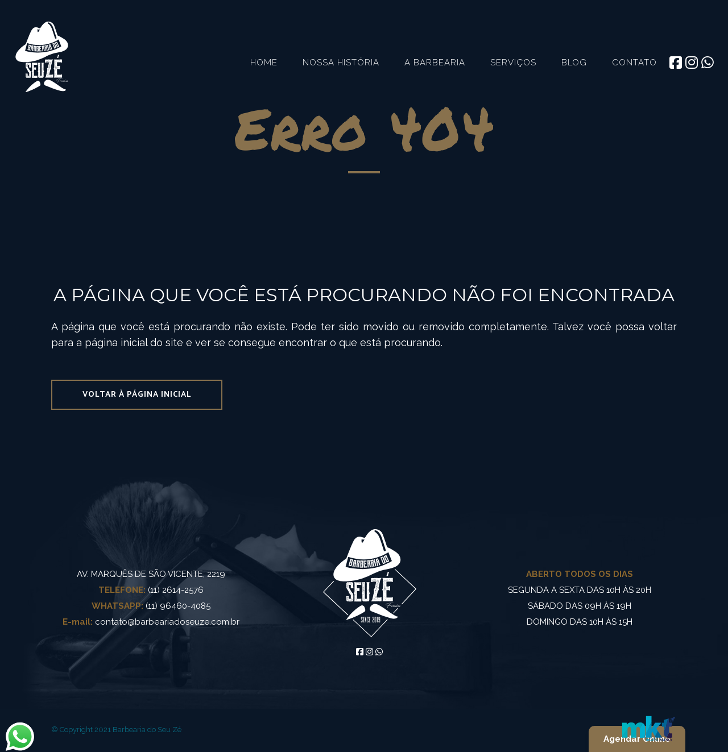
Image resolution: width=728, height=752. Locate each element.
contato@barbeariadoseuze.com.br (151, 622)
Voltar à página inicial (136, 394)
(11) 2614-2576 (151, 590)
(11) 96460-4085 (151, 606)
